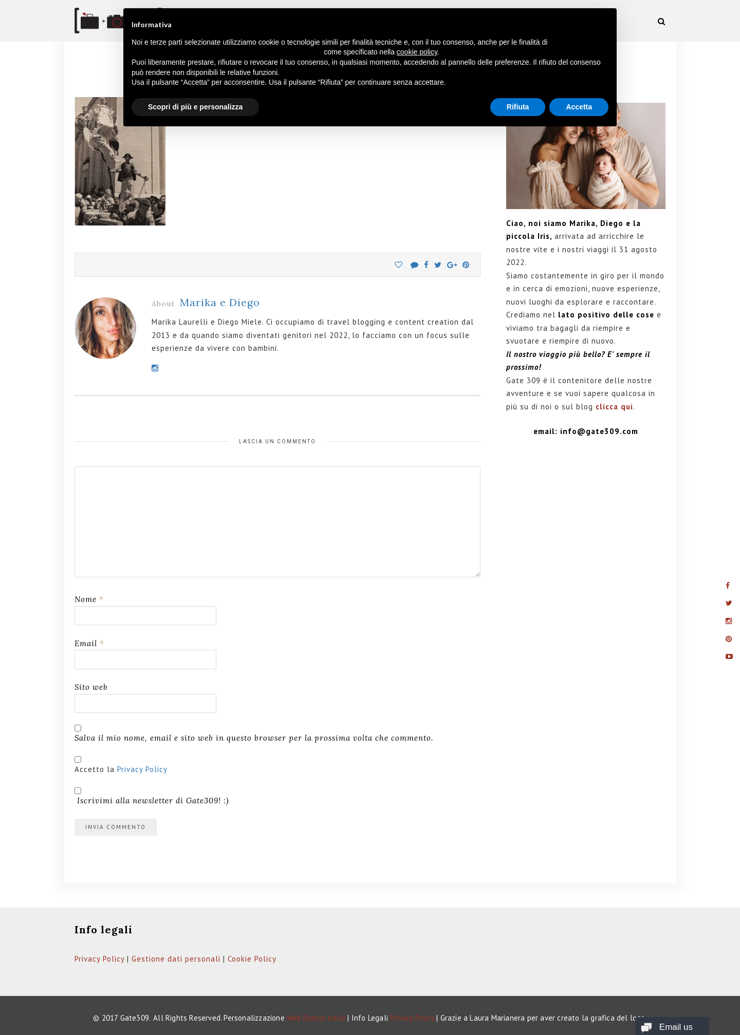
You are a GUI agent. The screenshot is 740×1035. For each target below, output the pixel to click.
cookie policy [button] (417, 52)
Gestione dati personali (176, 959)
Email (89, 643)
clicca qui (614, 406)
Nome (89, 599)
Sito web (91, 687)
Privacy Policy (142, 769)
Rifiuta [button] (518, 107)
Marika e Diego (220, 302)
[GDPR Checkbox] (78, 759)
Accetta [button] (579, 107)
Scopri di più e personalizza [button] (195, 107)
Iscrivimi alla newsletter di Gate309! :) (152, 796)
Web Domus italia (316, 1018)
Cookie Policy (252, 959)
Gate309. (135, 1018)
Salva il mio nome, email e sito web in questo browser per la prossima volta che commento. (254, 738)
